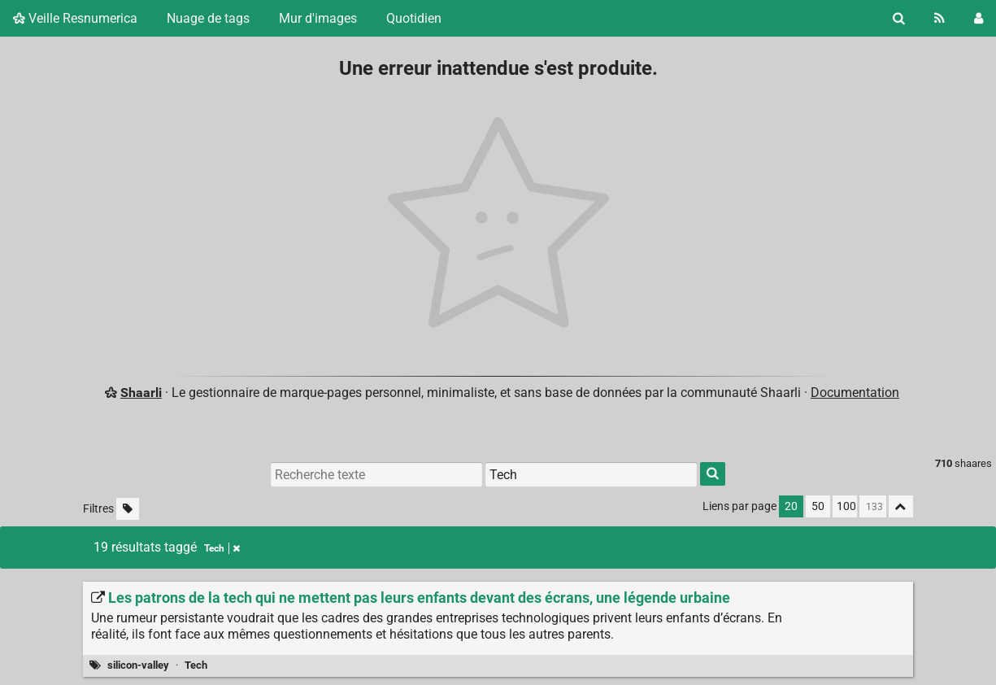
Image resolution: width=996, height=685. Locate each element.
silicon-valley (138, 665)
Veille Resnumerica (75, 18)
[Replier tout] (901, 506)
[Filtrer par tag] (591, 474)
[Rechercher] (899, 18)
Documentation (855, 392)
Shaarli (141, 392)
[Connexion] (978, 18)
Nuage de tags (208, 18)
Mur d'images (318, 18)
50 (817, 506)
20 (791, 506)
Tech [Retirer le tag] (222, 548)
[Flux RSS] (939, 18)
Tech (196, 665)
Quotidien (413, 18)
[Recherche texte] (376, 474)
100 (846, 506)
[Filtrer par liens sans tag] (127, 509)
